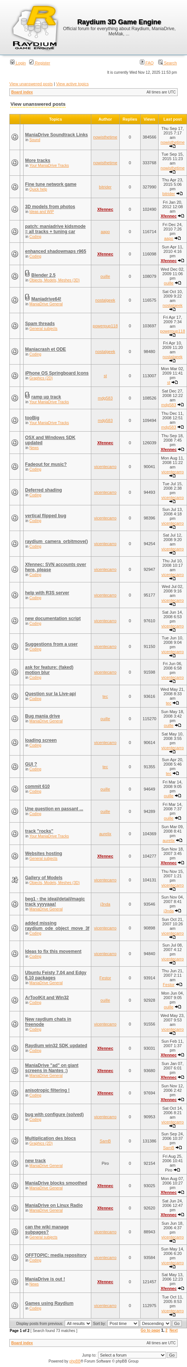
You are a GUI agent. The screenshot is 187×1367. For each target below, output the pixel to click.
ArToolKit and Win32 (47, 997)
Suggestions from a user (51, 644)
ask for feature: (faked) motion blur (49, 670)
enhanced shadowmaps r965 (55, 251)
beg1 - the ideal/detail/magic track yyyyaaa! (55, 901)
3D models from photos (50, 206)
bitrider (105, 187)
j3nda (105, 904)
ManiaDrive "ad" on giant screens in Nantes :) (52, 1068)
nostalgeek (105, 300)
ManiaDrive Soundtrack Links (56, 134)
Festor (105, 978)
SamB (105, 1141)
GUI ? (31, 764)
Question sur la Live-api (50, 693)
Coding (36, 237)
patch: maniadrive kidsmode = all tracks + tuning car (55, 229)
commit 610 (37, 786)
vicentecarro (105, 466)
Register (39, 63)
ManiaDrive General (46, 304)
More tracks (37, 160)
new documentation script (53, 618)
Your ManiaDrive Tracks (49, 165)
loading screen (41, 740)
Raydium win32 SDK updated (56, 1045)
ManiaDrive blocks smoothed (56, 1183)
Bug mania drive (42, 716)
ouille (105, 276)
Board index (22, 92)
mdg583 (105, 398)
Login (18, 63)
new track (35, 1160)
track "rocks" (39, 831)
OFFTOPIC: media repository (55, 1255)
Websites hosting (43, 853)
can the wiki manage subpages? (47, 1229)
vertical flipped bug (45, 515)
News (34, 448)
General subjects (44, 329)
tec (105, 696)
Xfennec (105, 209)
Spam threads (40, 323)
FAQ (147, 63)
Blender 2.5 (43, 275)
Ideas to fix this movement (53, 951)
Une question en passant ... (54, 808)
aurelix (105, 834)
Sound (35, 140)
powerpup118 (105, 326)
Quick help (38, 189)
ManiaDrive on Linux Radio (54, 1205)
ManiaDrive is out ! (45, 1279)
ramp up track (46, 397)
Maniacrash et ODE (45, 349)
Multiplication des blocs (50, 1138)
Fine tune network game (50, 184)
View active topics (72, 84)
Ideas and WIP (42, 212)
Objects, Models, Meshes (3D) (55, 280)
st (105, 375)
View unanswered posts (31, 84)
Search (167, 63)
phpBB (74, 1361)
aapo (105, 231)
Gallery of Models (43, 877)
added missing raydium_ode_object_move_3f (57, 926)
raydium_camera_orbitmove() (56, 541)
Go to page (150, 1330)
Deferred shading (43, 490)
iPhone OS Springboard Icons (57, 373)
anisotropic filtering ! (47, 1090)
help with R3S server (47, 592)
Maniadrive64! (46, 299)
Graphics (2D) (41, 378)
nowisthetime (105, 137)
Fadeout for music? (46, 464)
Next (173, 1330)
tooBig (32, 417)
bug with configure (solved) (54, 1114)
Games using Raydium (49, 1303)
